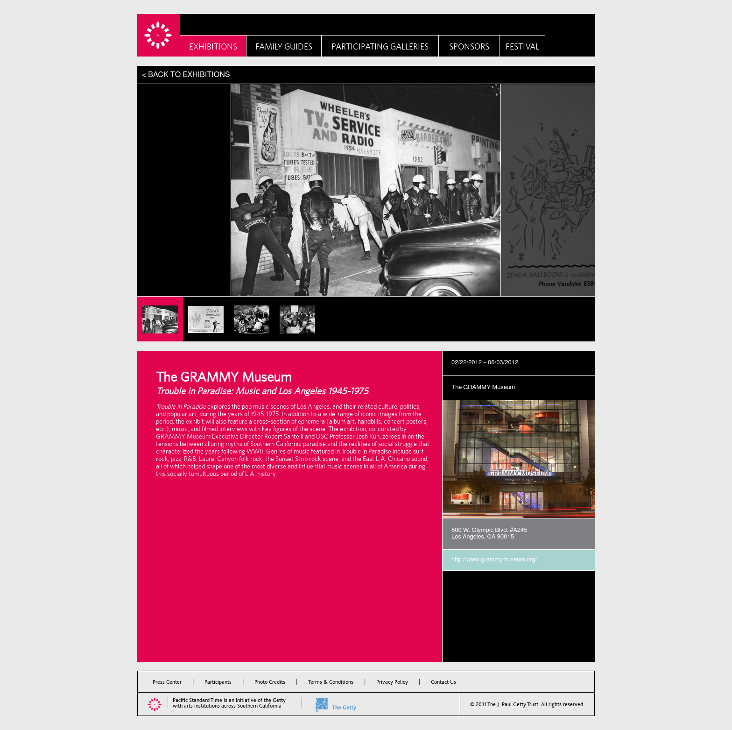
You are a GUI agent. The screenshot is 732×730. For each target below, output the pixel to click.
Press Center (167, 682)
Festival (522, 46)
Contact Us (443, 682)
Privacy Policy (392, 682)
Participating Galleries (380, 46)
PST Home (158, 35)
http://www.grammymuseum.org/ (494, 560)
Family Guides (283, 46)
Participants (218, 682)
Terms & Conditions (330, 682)
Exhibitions (213, 46)
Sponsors (469, 46)
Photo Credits (269, 682)
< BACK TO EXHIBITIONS (186, 74)
